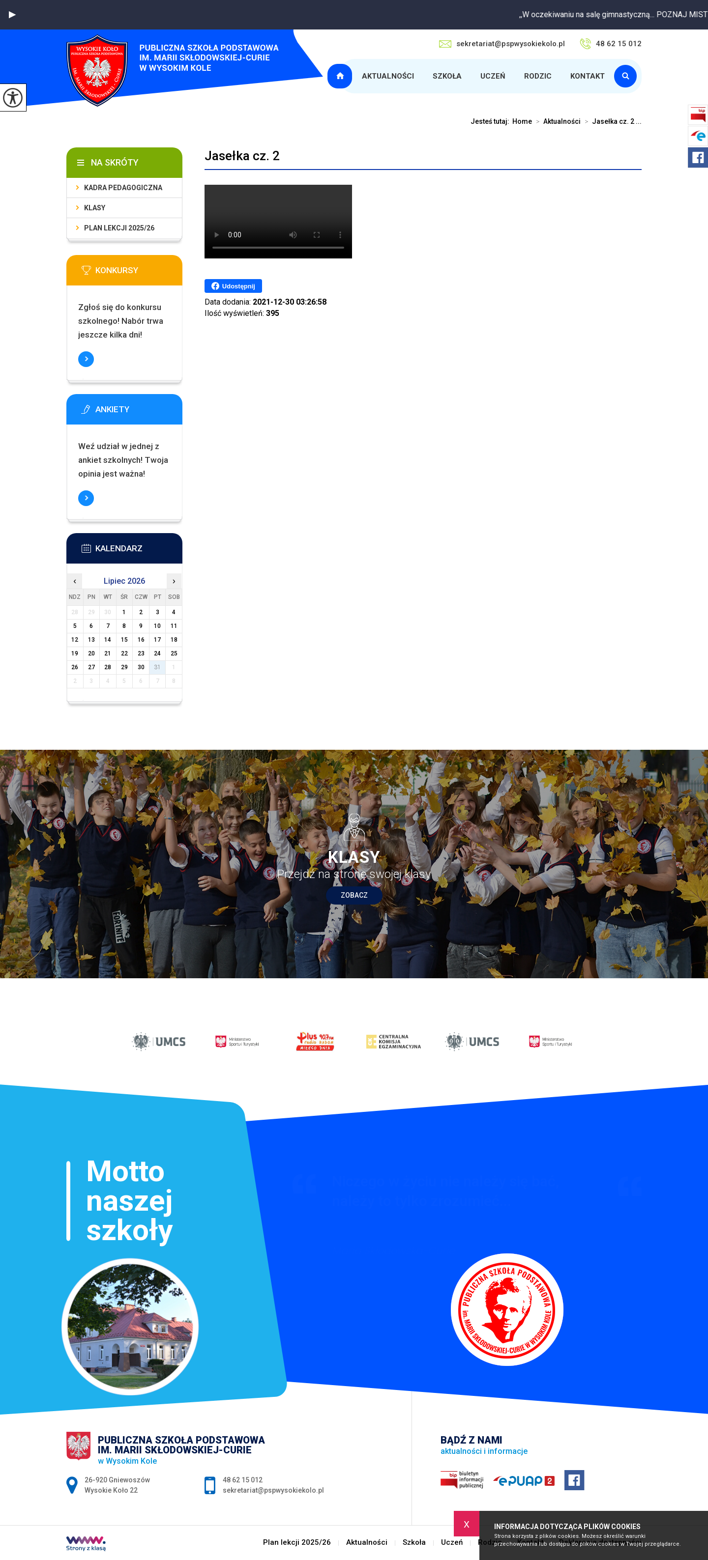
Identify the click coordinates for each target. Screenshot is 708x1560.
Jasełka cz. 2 (242, 155)
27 (91, 667)
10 (157, 626)
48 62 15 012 (611, 44)
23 (141, 653)
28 (107, 667)
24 (157, 653)
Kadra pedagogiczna (123, 188)
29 (124, 667)
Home (522, 121)
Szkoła (447, 76)
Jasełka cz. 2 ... (611, 121)
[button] (12, 14)
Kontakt (587, 76)
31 (157, 667)
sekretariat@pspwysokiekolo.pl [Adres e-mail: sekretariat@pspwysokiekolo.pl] (273, 1490)
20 (91, 653)
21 (107, 653)
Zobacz (354, 895)
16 (141, 639)
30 (141, 667)
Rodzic (538, 76)
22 (124, 653)
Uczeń (492, 76)
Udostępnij (233, 286)
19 (74, 653)
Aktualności (388, 76)
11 (174, 626)
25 (174, 653)
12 (74, 639)
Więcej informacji (86, 359)
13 (91, 639)
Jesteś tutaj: (491, 121)
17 (157, 639)
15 (124, 639)
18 (174, 639)
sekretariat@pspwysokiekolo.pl (502, 43)
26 (74, 667)
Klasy (94, 208)
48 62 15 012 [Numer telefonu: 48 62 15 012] (243, 1480)
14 (107, 639)
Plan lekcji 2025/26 (341, 76)
